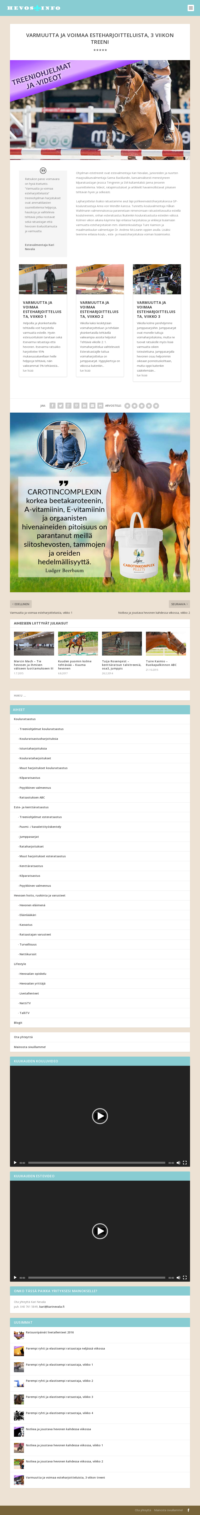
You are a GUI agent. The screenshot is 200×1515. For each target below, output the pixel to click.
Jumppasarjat (29, 837)
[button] (100, 1116)
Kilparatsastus (30, 778)
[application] (100, 1116)
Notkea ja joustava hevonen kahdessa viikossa (58, 1429)
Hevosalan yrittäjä (33, 983)
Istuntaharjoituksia (33, 748)
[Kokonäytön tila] (185, 1163)
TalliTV (25, 1013)
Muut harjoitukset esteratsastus (43, 856)
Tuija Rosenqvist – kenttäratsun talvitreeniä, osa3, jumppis (122, 664)
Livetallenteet (29, 993)
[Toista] (15, 1163)
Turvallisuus (28, 944)
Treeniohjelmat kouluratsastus (41, 729)
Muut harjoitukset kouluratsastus (43, 768)
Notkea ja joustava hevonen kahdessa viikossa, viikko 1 (64, 1445)
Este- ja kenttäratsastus (31, 807)
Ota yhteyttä (23, 1037)
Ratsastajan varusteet (35, 934)
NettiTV (25, 1003)
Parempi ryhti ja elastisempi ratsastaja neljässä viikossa (65, 1348)
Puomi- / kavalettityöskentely (40, 827)
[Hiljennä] (178, 1163)
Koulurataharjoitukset (35, 758)
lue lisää (28, 370)
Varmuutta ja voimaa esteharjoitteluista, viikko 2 (99, 309)
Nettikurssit (28, 954)
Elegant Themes (35, 1510)
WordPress (75, 1510)
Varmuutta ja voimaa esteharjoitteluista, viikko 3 (156, 309)
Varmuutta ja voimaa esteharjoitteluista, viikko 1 (42, 309)
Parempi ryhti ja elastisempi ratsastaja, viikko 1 (59, 1364)
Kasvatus (26, 925)
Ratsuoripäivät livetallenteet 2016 (50, 1332)
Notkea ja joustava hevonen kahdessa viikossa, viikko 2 (64, 1461)
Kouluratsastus (25, 719)
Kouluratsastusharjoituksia (39, 739)
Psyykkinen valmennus (35, 788)
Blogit (18, 1023)
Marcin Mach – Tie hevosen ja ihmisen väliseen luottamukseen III (33, 664)
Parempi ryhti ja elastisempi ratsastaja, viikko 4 (59, 1413)
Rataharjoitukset (32, 846)
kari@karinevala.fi (51, 1306)
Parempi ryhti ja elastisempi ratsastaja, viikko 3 (59, 1397)
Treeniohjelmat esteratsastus (41, 817)
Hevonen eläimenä (32, 905)
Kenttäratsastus (31, 866)
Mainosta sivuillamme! (30, 1047)
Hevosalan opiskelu (33, 974)
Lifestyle (20, 964)
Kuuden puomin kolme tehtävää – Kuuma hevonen (75, 664)
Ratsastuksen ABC (32, 797)
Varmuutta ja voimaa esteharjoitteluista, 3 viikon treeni (65, 1477)
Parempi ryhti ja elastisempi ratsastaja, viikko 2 (59, 1381)
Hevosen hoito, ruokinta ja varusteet (39, 895)
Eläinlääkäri (28, 915)
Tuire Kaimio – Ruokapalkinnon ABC (161, 663)
